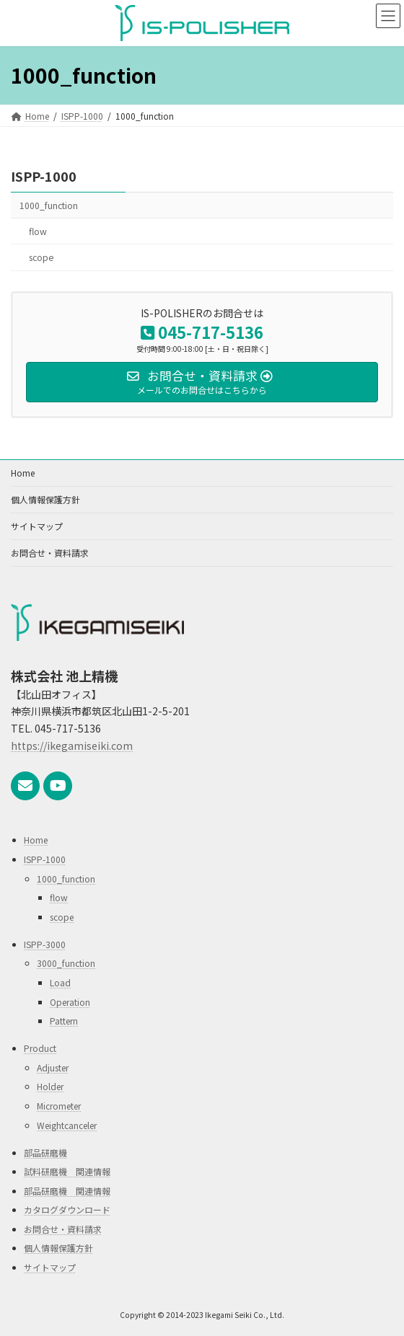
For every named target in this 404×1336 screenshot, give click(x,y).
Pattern (64, 1020)
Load (60, 982)
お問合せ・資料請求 (50, 553)
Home (23, 472)
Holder (50, 1086)
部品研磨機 (45, 1152)
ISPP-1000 (43, 176)
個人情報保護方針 (45, 499)
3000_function (66, 963)
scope (41, 257)
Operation (70, 1001)
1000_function (48, 205)
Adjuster (53, 1067)
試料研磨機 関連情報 (67, 1171)
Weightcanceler (67, 1124)
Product (40, 1048)
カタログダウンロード (67, 1209)
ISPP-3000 (45, 943)
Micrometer (59, 1105)
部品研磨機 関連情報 (67, 1190)
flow (38, 231)
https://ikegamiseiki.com (72, 745)
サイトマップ (37, 526)
